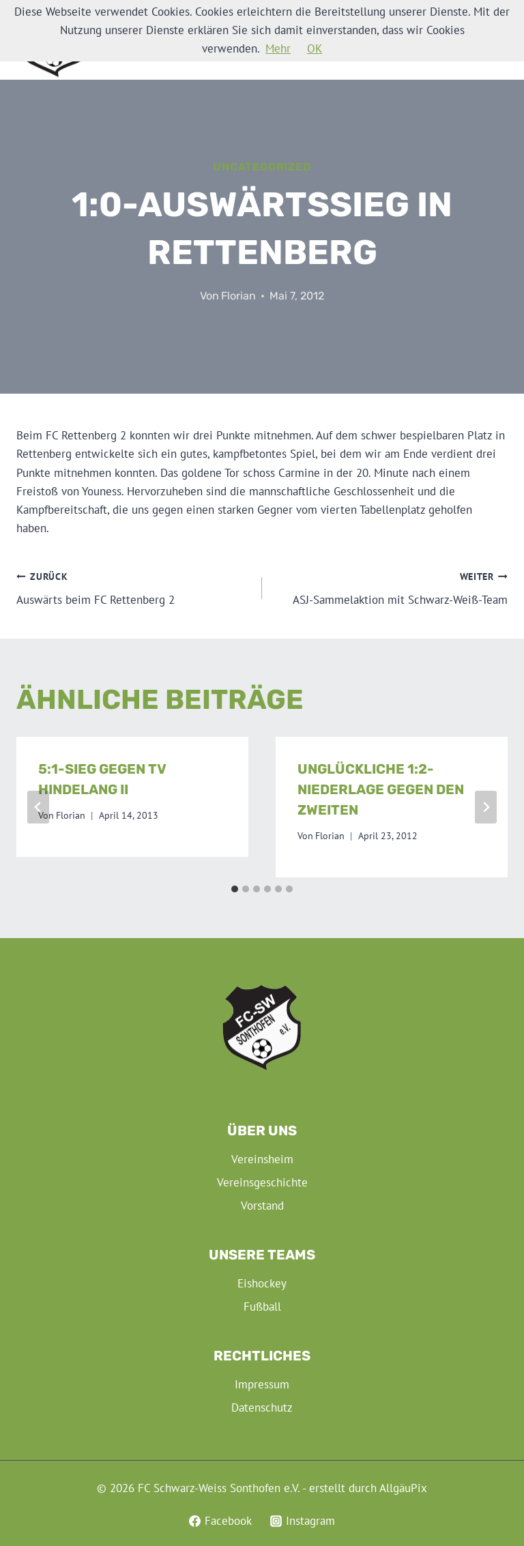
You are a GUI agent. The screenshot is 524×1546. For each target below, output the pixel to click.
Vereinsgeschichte (262, 1182)
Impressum (262, 1384)
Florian (238, 295)
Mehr (278, 48)
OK (314, 48)
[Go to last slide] (38, 807)
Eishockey (262, 1283)
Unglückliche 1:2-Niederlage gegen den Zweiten (380, 789)
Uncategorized (261, 166)
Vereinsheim (262, 1159)
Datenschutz (262, 1407)
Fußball (262, 1306)
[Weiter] (486, 807)
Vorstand (262, 1205)
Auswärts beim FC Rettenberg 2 (133, 587)
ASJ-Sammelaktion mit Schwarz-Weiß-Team (391, 587)
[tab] (234, 889)
